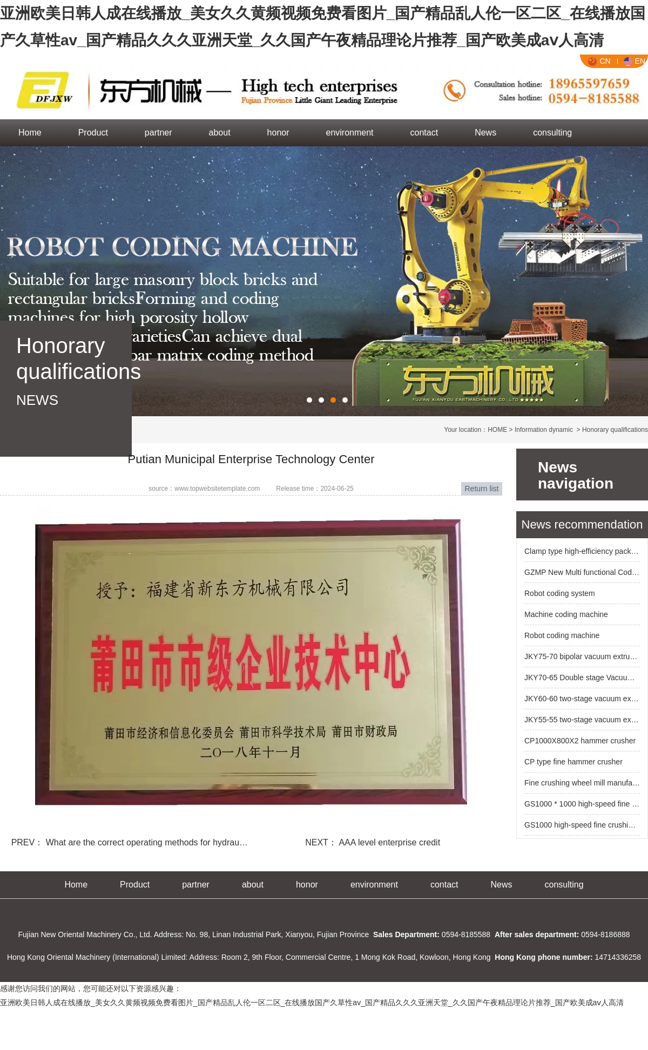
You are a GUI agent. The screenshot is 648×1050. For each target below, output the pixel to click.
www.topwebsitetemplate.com (217, 488)
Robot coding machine (561, 635)
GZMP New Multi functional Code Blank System (582, 572)
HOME (497, 429)
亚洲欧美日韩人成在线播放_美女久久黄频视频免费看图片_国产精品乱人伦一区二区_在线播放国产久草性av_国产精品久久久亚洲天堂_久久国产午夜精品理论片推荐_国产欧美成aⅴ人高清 (312, 1002)
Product (93, 132)
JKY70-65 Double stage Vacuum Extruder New (582, 677)
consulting (552, 132)
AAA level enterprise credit (388, 842)
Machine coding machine (566, 614)
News (485, 132)
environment (350, 132)
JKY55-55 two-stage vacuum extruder (582, 719)
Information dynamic (544, 429)
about (220, 132)
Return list (481, 488)
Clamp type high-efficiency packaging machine (582, 551)
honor (278, 132)
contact (424, 132)
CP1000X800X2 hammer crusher (580, 740)
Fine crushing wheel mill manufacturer (582, 782)
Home (30, 132)
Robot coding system (559, 593)
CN (599, 61)
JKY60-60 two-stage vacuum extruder (582, 698)
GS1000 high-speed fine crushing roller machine (582, 825)
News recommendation (582, 524)
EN (634, 61)
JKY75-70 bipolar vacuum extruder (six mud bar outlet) (582, 656)
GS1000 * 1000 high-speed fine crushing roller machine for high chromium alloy (582, 804)
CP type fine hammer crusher (573, 761)
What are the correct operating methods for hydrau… (145, 842)
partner (158, 132)
